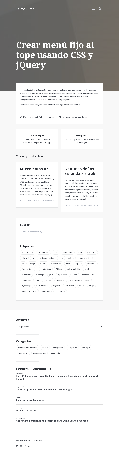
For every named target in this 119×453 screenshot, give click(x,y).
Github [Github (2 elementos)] (59, 268)
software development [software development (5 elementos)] (80, 279)
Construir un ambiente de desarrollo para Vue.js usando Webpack (52, 420)
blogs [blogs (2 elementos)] (24, 257)
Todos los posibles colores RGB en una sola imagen (44, 388)
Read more (48, 203)
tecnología (19, 373)
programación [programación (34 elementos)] (39, 352)
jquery (69, 117)
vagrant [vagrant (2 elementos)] (56, 285)
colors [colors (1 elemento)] (71, 257)
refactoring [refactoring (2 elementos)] (27, 279)
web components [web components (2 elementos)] (29, 290)
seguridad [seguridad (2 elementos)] (60, 279)
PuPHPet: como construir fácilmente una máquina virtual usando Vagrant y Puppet (58, 377)
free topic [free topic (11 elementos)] (86, 346)
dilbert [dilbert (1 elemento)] (43, 263)
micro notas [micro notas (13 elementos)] (23, 352)
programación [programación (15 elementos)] (88, 274)
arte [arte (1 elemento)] (55, 252)
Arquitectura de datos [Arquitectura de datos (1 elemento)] (27, 346)
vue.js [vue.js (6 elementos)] (81, 285)
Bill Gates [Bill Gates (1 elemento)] (91, 252)
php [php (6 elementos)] (75, 274)
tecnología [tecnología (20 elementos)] (55, 352)
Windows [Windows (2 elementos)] (61, 290)
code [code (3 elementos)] (61, 257)
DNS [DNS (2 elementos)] (68, 263)
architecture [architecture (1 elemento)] (43, 252)
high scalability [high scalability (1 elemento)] (73, 268)
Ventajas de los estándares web (80, 171)
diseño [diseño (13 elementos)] (45, 346)
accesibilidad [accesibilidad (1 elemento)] (27, 252)
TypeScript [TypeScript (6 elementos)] (26, 285)
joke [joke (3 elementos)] (51, 274)
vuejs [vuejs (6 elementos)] (91, 285)
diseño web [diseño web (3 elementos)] (56, 263)
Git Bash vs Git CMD (27, 409)
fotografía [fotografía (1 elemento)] (26, 268)
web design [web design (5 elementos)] (47, 290)
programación (20, 386)
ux (76, 117)
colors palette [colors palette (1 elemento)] (85, 257)
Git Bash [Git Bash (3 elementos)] (47, 268)
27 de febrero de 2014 (32, 117)
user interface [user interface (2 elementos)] (42, 285)
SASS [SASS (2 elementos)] (39, 279)
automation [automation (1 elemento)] (67, 252)
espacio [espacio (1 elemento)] (78, 263)
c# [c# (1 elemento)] (33, 257)
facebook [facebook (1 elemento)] (91, 263)
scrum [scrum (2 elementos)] (48, 279)
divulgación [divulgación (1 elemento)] (58, 346)
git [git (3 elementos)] (37, 268)
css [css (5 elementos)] (23, 263)
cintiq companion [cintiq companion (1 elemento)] (46, 257)
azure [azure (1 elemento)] (80, 252)
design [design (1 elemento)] (32, 263)
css (64, 117)
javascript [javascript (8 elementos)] (40, 274)
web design (82, 117)
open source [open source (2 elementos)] (63, 274)
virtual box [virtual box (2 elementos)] (69, 285)
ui (73, 117)
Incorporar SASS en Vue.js (30, 399)
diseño (52, 117)
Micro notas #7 (34, 168)
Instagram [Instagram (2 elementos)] (26, 274)
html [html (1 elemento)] (87, 268)
